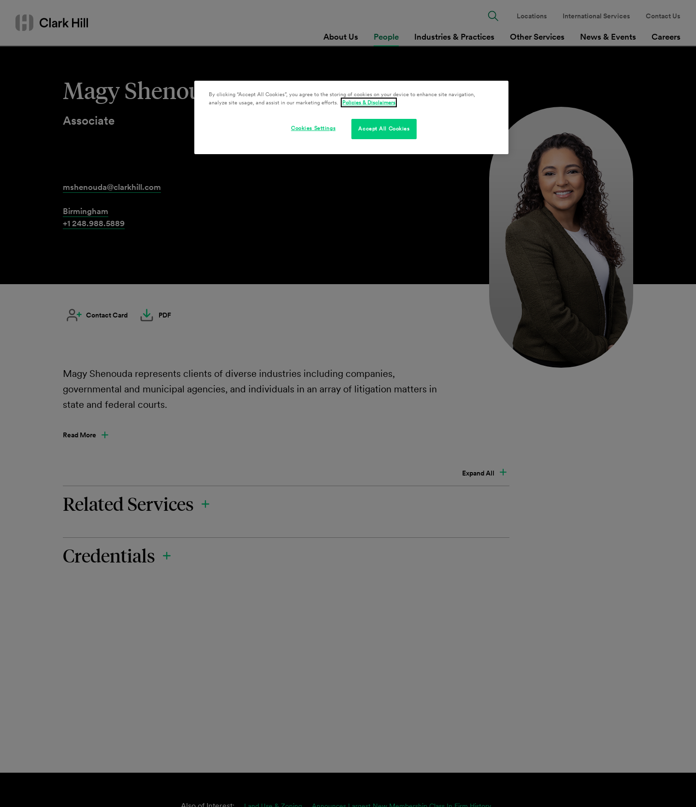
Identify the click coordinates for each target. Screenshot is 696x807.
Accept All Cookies (383, 128)
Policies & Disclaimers (368, 102)
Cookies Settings (313, 128)
